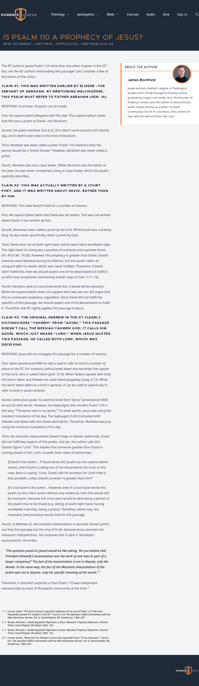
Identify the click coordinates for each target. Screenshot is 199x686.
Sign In (182, 14)
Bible (110, 14)
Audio (151, 14)
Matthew (44, 44)
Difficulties (67, 44)
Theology (58, 14)
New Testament (17, 44)
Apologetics (85, 14)
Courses (133, 14)
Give (166, 14)
